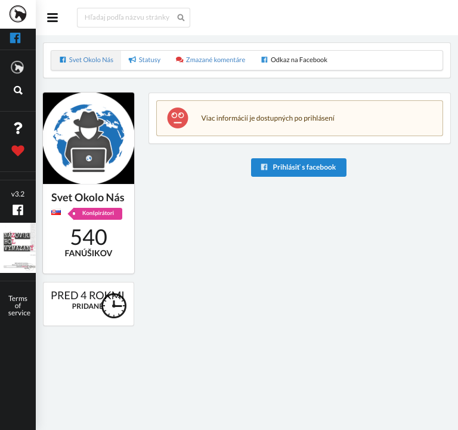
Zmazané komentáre (211, 60)
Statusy (145, 60)
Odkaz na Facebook (294, 60)
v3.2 (18, 193)
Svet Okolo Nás (86, 60)
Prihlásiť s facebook (298, 166)
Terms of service (19, 305)
